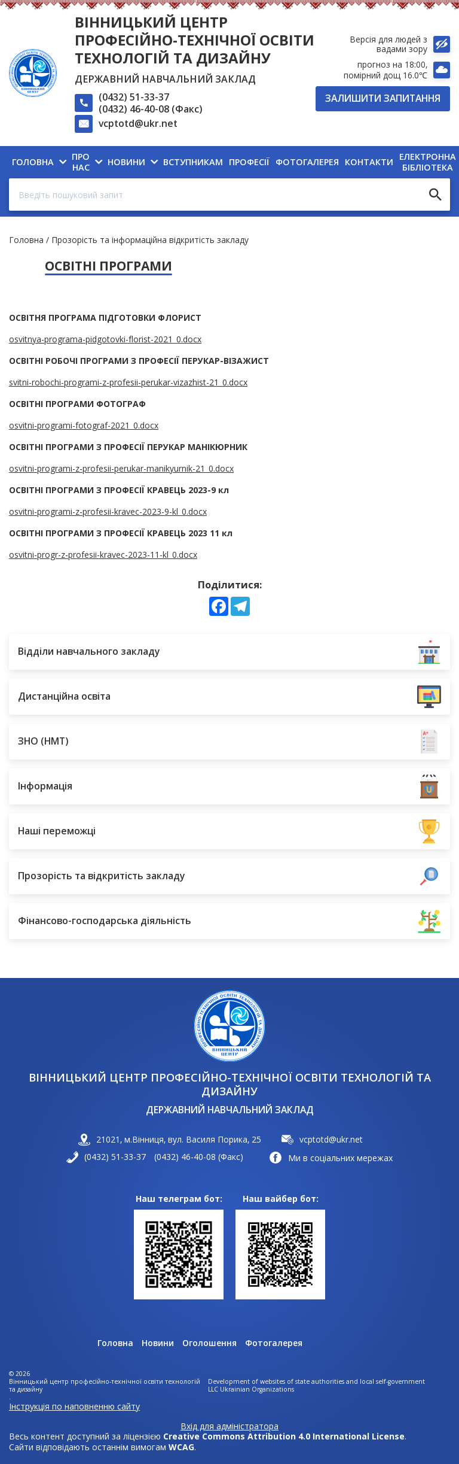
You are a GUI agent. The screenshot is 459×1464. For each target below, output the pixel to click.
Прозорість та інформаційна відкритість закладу (150, 239)
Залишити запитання (382, 98)
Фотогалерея (273, 1343)
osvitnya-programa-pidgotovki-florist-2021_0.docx (105, 339)
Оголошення (209, 1343)
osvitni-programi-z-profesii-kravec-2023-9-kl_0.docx (108, 511)
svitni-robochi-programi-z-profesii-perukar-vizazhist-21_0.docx (128, 382)
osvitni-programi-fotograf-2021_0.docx (83, 425)
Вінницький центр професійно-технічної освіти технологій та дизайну (194, 40)
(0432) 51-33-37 (134, 97)
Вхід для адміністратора (229, 1426)
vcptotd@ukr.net (138, 123)
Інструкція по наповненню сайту (74, 1406)
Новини (158, 1343)
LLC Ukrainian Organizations (251, 1389)
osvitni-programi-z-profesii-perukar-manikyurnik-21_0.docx (121, 468)
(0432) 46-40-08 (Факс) (151, 109)
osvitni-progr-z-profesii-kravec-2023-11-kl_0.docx (103, 554)
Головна (26, 239)
